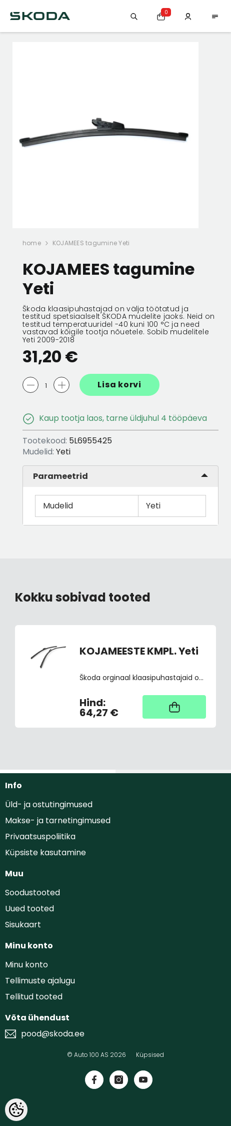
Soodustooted (32, 892)
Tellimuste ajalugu (40, 980)
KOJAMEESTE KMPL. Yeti (139, 651)
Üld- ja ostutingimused (48, 804)
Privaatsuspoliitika (40, 836)
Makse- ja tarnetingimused (57, 820)
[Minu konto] (188, 16)
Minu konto (26, 964)
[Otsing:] (134, 16)
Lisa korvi (120, 384)
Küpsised (150, 1054)
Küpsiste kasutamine (45, 852)
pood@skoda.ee (52, 1033)
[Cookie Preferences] (16, 1109)
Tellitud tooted (33, 996)
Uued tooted (29, 908)
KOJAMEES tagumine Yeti (91, 243)
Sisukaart (23, 924)
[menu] (215, 16)
